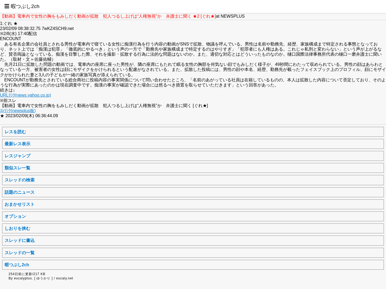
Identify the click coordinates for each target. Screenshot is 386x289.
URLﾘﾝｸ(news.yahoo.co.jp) (25, 95)
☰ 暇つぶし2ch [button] (21, 6)
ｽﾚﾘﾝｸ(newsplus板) (18, 110)
